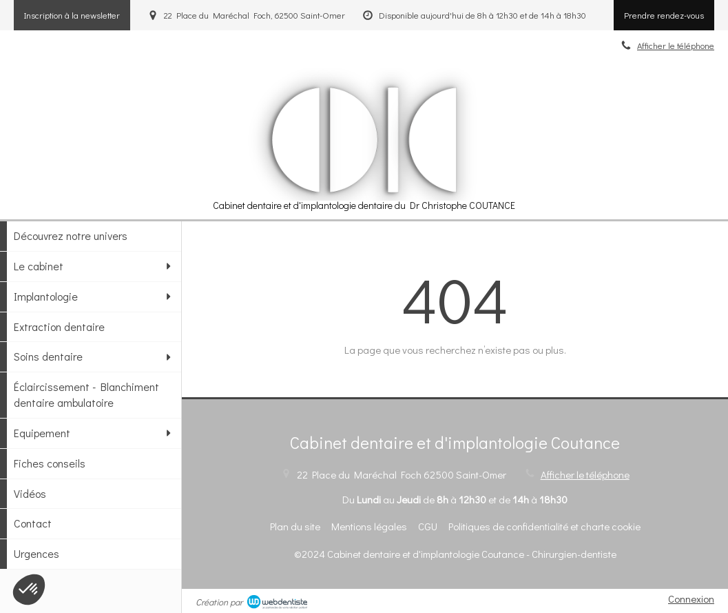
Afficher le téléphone (585, 474)
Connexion (691, 598)
